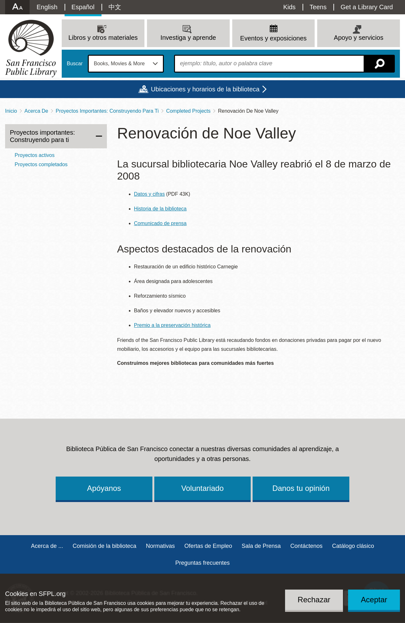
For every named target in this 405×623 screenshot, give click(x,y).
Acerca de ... (47, 546)
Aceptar (374, 599)
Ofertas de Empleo (208, 546)
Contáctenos (306, 546)
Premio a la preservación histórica (172, 325)
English (47, 7)
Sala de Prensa (261, 546)
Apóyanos (104, 488)
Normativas (160, 546)
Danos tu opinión (301, 488)
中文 (114, 7)
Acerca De (36, 111)
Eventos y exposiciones (273, 38)
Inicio (11, 111)
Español (83, 7)
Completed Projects (188, 111)
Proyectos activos (34, 155)
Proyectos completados (41, 164)
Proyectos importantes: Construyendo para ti (42, 136)
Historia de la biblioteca (160, 208)
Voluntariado (202, 488)
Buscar (75, 63)
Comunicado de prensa (160, 223)
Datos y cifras (149, 194)
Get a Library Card (366, 7)
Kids (289, 7)
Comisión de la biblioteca (104, 546)
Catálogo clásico (353, 546)
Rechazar (314, 599)
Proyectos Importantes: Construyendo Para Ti (107, 111)
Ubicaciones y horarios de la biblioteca (205, 89)
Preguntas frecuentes (202, 563)
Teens (318, 7)
